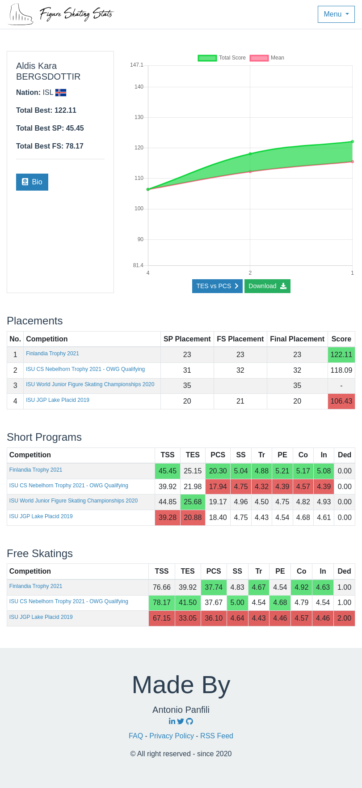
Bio (32, 182)
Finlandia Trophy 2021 (52, 353)
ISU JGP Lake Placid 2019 (57, 400)
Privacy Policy (172, 736)
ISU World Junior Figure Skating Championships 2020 (90, 384)
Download (267, 286)
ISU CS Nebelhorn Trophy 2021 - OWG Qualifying (85, 369)
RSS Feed (216, 736)
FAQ (137, 736)
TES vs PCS (217, 286)
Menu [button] (333, 14)
